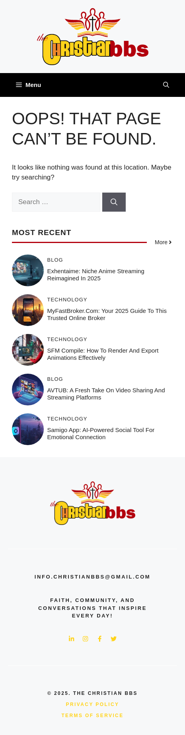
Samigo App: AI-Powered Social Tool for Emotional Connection (101, 433)
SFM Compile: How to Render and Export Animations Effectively (103, 354)
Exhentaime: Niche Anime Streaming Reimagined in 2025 (95, 275)
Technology (67, 299)
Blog (55, 259)
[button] (166, 85)
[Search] (114, 202)
